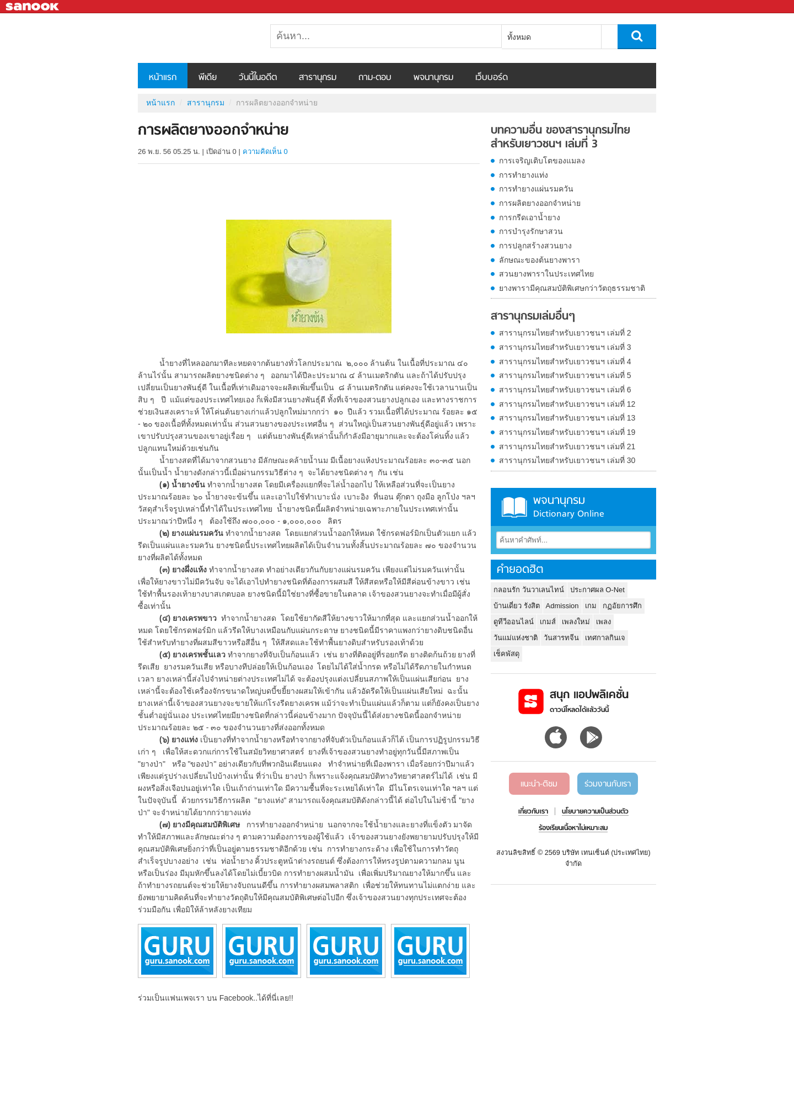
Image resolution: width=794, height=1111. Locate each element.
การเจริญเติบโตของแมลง (542, 160)
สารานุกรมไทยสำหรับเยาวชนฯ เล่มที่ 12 (567, 404)
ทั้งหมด (519, 37)
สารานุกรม (317, 78)
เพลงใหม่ (576, 622)
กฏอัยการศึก (622, 606)
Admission (562, 606)
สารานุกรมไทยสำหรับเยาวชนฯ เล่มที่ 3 (565, 347)
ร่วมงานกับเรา (607, 784)
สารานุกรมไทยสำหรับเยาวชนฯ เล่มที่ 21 (567, 446)
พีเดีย (207, 78)
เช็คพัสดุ (506, 654)
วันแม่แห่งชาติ (515, 638)
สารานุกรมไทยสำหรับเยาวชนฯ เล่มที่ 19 (567, 432)
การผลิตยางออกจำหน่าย (540, 203)
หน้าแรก (162, 78)
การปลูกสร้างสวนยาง (535, 245)
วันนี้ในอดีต (258, 78)
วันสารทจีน (561, 638)
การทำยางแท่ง (523, 175)
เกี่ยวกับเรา (533, 811)
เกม (591, 606)
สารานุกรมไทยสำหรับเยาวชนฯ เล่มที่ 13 (567, 417)
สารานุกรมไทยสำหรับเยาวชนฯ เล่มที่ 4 (565, 361)
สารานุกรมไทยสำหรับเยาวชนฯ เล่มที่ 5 (565, 375)
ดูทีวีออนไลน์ (513, 622)
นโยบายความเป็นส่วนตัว (595, 811)
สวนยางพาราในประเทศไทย (546, 273)
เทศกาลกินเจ (605, 638)
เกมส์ (548, 622)
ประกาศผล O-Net (597, 590)
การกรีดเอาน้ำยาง (529, 217)
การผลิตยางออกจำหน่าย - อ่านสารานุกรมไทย (196, 38)
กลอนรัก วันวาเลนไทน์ (528, 590)
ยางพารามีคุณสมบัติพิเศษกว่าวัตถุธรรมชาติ (572, 288)
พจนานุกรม (433, 78)
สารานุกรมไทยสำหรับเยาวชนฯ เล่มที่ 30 (567, 460)
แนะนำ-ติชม (539, 784)
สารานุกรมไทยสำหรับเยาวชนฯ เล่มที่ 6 (565, 389)
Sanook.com (33, 7)
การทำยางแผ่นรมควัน (536, 188)
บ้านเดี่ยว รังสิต (516, 606)
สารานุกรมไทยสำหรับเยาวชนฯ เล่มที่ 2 (565, 332)
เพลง (603, 622)
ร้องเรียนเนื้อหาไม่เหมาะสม (573, 828)
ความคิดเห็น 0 (265, 151)
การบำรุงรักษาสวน (531, 231)
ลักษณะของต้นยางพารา (539, 260)
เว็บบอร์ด (491, 78)
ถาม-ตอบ (374, 78)
